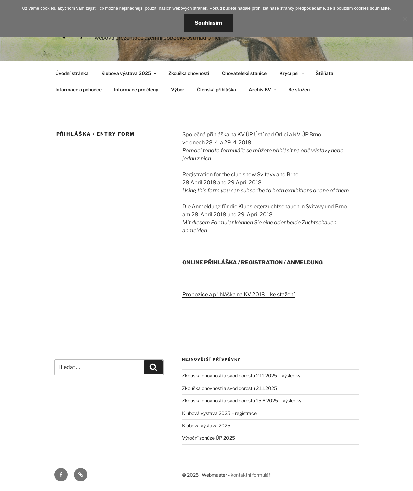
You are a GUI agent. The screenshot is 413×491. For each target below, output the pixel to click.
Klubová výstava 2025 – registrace (219, 413)
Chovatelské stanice (244, 73)
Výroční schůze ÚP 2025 (208, 438)
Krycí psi (292, 73)
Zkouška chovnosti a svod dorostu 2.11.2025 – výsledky (241, 375)
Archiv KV (263, 89)
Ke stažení (299, 89)
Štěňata (324, 73)
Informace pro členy (136, 89)
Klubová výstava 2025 (129, 73)
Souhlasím (208, 23)
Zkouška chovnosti (188, 73)
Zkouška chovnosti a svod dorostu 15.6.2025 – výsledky (241, 400)
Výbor (177, 89)
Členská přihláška (216, 89)
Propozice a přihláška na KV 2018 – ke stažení (238, 294)
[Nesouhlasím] (404, 18)
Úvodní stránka (72, 73)
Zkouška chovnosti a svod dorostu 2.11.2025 (229, 388)
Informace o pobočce (78, 89)
